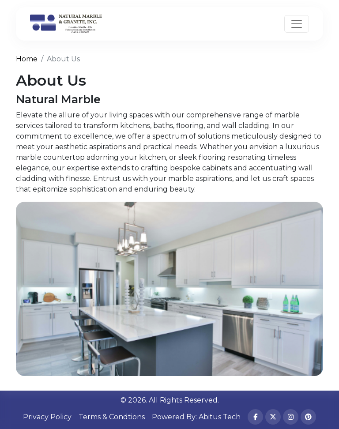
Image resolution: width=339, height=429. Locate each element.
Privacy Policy (47, 417)
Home (27, 59)
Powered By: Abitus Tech (196, 417)
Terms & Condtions (112, 417)
